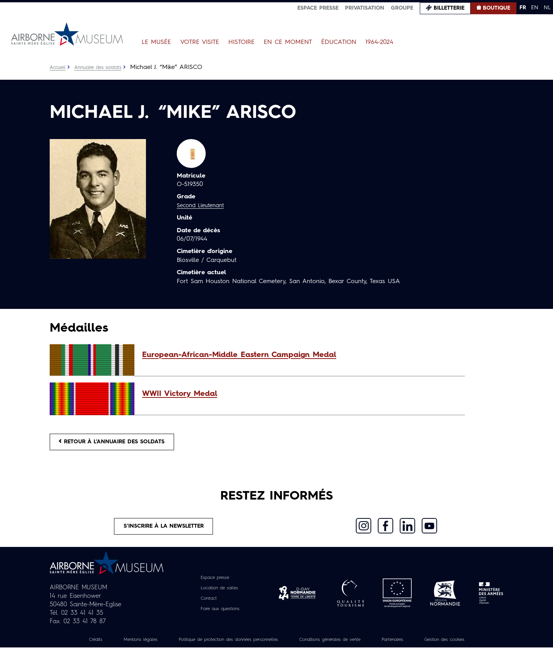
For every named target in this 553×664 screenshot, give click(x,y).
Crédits (98, 647)
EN (534, 7)
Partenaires (449, 647)
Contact (205, 606)
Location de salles (219, 596)
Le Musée (156, 42)
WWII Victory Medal (179, 394)
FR (522, 7)
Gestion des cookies (276, 656)
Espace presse (318, 8)
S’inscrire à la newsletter (164, 532)
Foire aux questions (220, 616)
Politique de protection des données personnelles (254, 647)
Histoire (241, 42)
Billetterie (449, 8)
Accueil (59, 67)
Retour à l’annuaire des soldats (121, 444)
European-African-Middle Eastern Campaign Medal (239, 355)
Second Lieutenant (203, 206)
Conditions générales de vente (375, 647)
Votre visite (199, 42)
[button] (299, 355)
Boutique (496, 8)
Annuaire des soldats (103, 67)
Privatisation (364, 8)
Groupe (402, 8)
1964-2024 (379, 42)
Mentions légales (149, 647)
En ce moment (288, 42)
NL (547, 7)
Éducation (338, 42)
